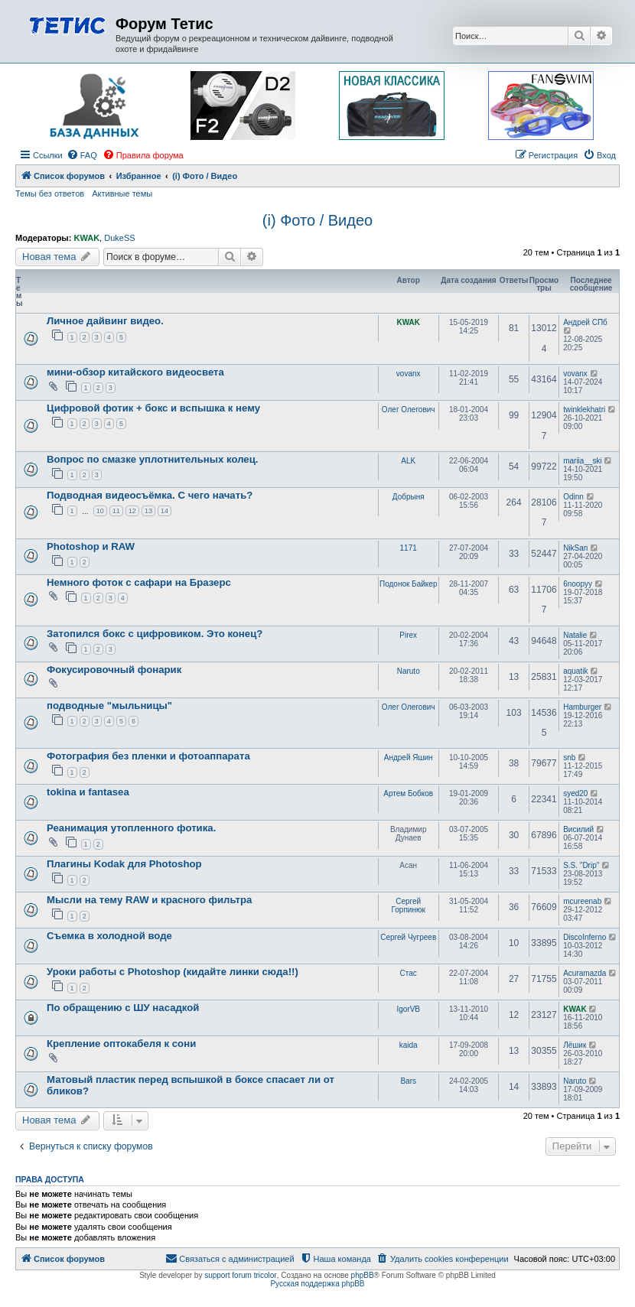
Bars (408, 1081)
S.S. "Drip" (581, 865)
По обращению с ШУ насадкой (123, 1007)
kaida (408, 1045)
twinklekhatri (584, 409)
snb (569, 757)
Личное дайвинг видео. (105, 321)
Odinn (573, 497)
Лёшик (574, 1045)
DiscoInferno (584, 937)
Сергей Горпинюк (408, 905)
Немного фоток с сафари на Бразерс (139, 582)
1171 (408, 548)
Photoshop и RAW (91, 546)
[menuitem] (82, 155)
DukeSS (119, 237)
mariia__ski (582, 461)
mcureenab (582, 901)
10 (100, 511)
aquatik (575, 671)
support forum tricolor (240, 1275)
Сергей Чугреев (408, 937)
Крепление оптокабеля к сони (121, 1043)
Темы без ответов (49, 193)
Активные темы (122, 193)
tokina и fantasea (88, 792)
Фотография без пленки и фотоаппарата (148, 756)
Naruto (408, 671)
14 (164, 511)
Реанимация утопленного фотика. (131, 828)
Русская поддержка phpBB (317, 1283)
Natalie (575, 635)
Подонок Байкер (408, 584)
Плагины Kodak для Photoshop (124, 864)
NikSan (575, 548)
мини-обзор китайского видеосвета (135, 372)
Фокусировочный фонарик (114, 669)
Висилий (578, 829)
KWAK (86, 237)
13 (148, 511)
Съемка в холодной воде (109, 935)
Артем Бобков (408, 793)
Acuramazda (584, 973)
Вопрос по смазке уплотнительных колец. (152, 459)
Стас (408, 973)
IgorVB (408, 1009)
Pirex (408, 635)
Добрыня (408, 497)
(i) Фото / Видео (317, 220)
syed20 (575, 793)
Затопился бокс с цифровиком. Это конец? (154, 633)
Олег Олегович (408, 409)
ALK (408, 461)
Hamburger (582, 707)
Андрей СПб (585, 322)
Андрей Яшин (408, 757)
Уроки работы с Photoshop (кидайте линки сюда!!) (172, 971)
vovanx (408, 373)
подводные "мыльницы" (109, 705)
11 (116, 511)
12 (132, 511)
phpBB (362, 1275)
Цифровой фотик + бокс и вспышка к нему (153, 408)
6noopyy (577, 584)
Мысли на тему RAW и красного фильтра (149, 899)
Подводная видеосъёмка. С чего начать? (149, 495)
